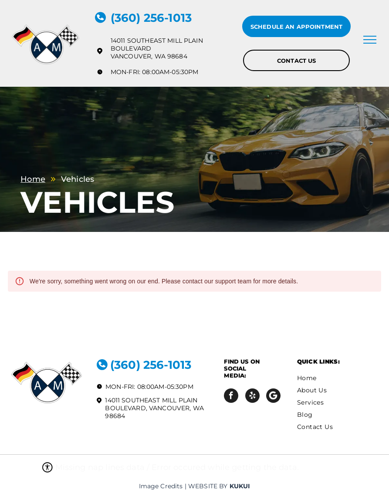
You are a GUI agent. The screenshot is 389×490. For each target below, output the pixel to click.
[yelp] (252, 396)
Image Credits (161, 486)
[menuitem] (332, 378)
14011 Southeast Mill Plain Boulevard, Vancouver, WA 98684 (154, 408)
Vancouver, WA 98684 (149, 56)
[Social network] (273, 396)
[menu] (370, 39)
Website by (208, 486)
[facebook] (231, 396)
